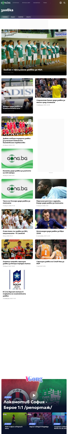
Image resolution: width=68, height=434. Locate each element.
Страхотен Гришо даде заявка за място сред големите (50, 101)
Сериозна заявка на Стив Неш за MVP (50, 263)
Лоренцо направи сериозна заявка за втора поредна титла (16, 263)
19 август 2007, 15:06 (9, 266)
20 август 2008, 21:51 (9, 145)
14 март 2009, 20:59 (8, 110)
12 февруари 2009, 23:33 (43, 105)
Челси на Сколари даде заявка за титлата (16, 202)
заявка (7, 10)
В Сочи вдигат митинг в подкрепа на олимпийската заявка (14, 294)
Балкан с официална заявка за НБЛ (23, 69)
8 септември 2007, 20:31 (43, 236)
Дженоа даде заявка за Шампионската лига (12, 107)
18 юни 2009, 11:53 (8, 72)
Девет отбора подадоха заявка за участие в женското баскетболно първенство (16, 140)
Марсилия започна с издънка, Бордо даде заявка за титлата (49, 202)
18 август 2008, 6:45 (8, 175)
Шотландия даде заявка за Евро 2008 (50, 232)
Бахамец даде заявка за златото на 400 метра (17, 172)
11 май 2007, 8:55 (41, 266)
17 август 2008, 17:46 (9, 205)
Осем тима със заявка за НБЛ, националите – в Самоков (15, 232)
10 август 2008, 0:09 (42, 205)
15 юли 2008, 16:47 (8, 236)
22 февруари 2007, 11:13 (9, 298)
